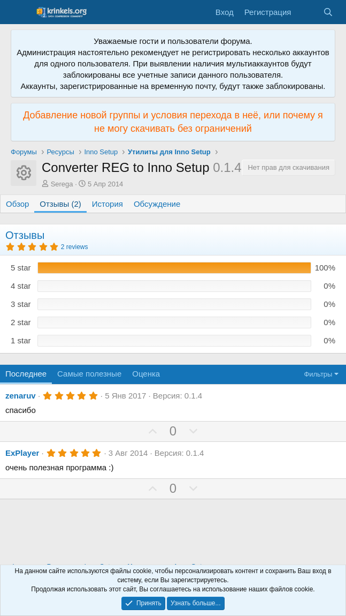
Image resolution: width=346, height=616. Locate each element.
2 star (21, 322)
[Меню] (20, 12)
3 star (21, 304)
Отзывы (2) (60, 203)
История (107, 203)
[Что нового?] (306, 12)
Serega (62, 184)
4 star (21, 285)
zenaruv (20, 395)
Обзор (17, 203)
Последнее (26, 373)
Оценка (146, 373)
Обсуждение (157, 203)
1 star (21, 340)
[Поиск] (328, 12)
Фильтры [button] (318, 374)
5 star (21, 267)
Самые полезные (89, 373)
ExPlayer (22, 452)
